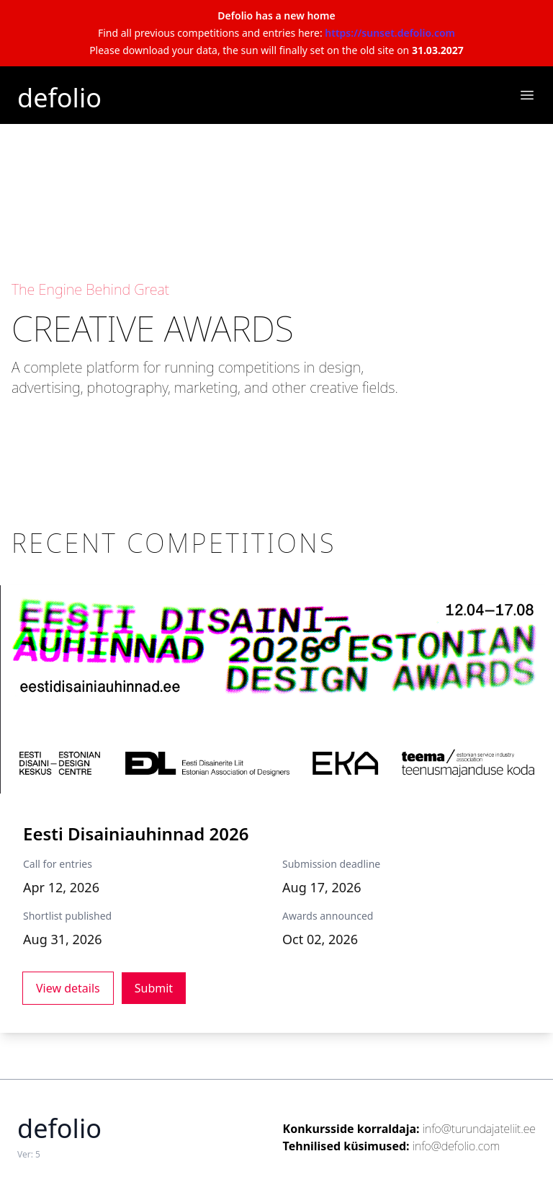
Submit (154, 988)
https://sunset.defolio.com (390, 33)
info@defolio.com (456, 1146)
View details (68, 988)
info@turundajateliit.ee (479, 1129)
